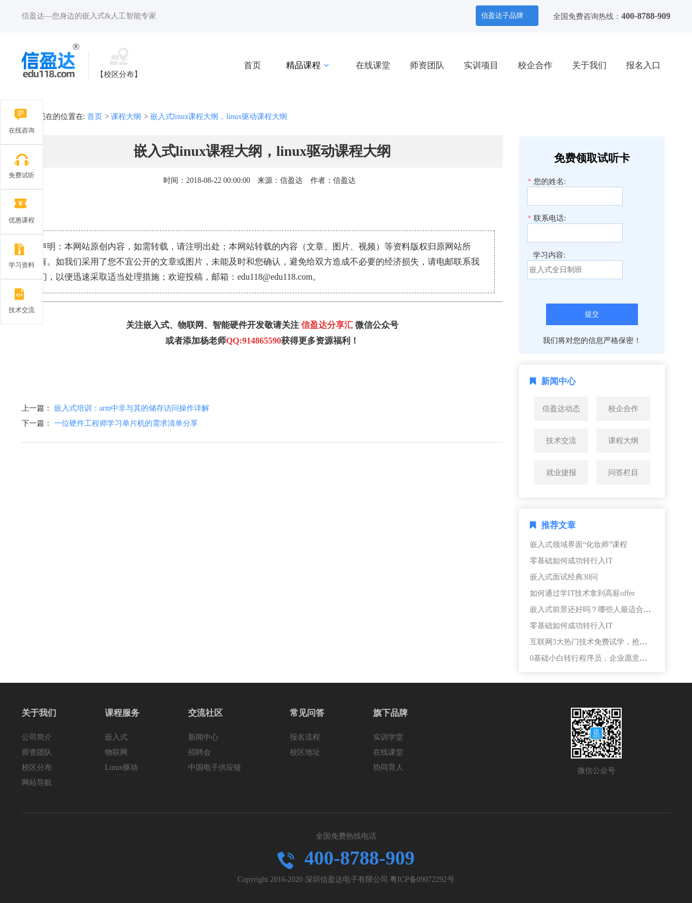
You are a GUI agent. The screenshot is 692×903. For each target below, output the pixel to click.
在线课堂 (373, 65)
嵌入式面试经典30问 (564, 577)
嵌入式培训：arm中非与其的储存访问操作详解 (132, 408)
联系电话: (546, 218)
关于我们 (589, 65)
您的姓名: (546, 181)
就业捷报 (561, 473)
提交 (592, 314)
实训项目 (481, 65)
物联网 (116, 752)
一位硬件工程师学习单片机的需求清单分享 (126, 423)
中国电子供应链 (214, 767)
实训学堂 (388, 737)
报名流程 (305, 737)
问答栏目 (623, 473)
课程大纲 (126, 117)
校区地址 (305, 752)
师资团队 (427, 65)
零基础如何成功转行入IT (571, 561)
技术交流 (561, 441)
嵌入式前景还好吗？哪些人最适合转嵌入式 (602, 609)
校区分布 (37, 767)
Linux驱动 (121, 767)
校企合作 (535, 65)
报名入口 (643, 65)
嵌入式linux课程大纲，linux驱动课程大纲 (219, 117)
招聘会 (199, 752)
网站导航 (37, 783)
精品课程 (307, 65)
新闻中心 (203, 737)
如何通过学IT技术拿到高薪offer (582, 593)
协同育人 (388, 767)
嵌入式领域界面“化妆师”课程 (578, 545)
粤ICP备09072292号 (422, 879)
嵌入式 (116, 737)
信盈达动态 (561, 409)
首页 (252, 65)
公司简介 (37, 737)
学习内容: (549, 255)
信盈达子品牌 (506, 15)
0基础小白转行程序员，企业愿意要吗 (592, 658)
